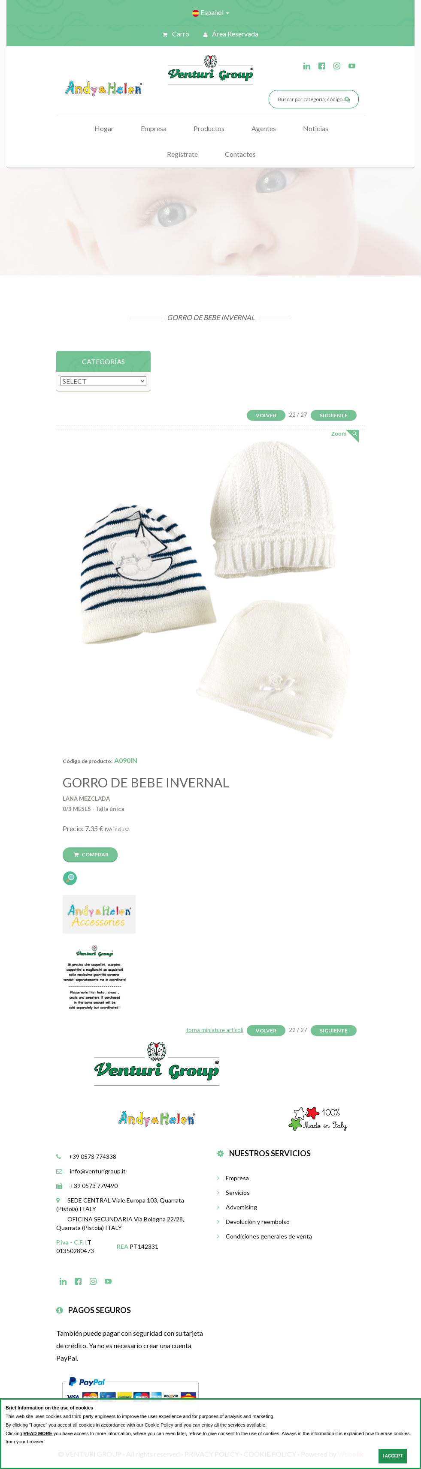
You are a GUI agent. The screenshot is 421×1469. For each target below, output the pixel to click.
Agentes (263, 128)
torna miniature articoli (214, 1029)
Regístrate (182, 154)
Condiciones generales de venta (264, 1236)
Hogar (104, 128)
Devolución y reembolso (253, 1221)
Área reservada (230, 34)
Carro (176, 34)
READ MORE (38, 1433)
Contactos (240, 154)
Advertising (237, 1207)
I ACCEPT (393, 1456)
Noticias (315, 128)
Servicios (233, 1192)
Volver (266, 415)
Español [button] (210, 12)
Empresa (154, 128)
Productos (209, 128)
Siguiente (334, 415)
